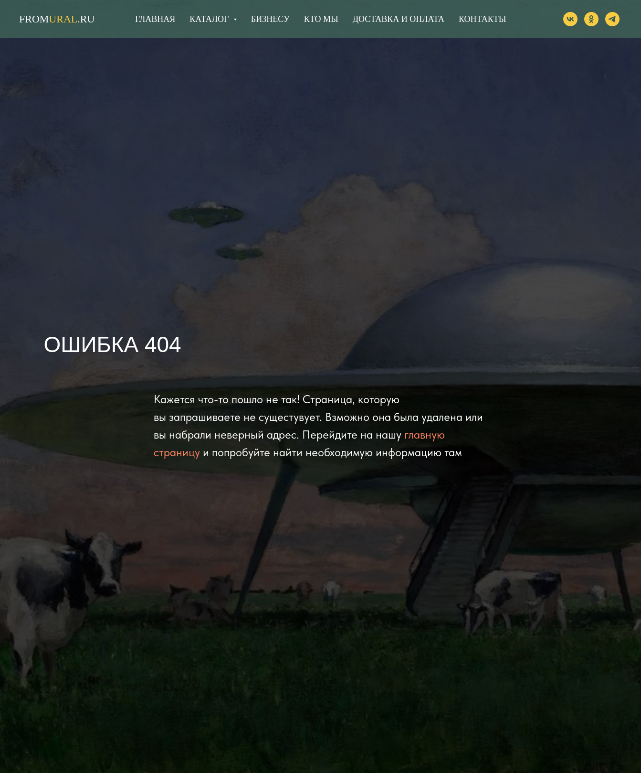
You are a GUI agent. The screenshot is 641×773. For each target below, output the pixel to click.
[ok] (591, 19)
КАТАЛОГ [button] (210, 19)
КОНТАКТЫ (482, 19)
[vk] (570, 19)
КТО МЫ (321, 19)
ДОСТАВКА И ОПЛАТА (398, 19)
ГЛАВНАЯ (155, 19)
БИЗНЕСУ (270, 19)
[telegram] (612, 19)
